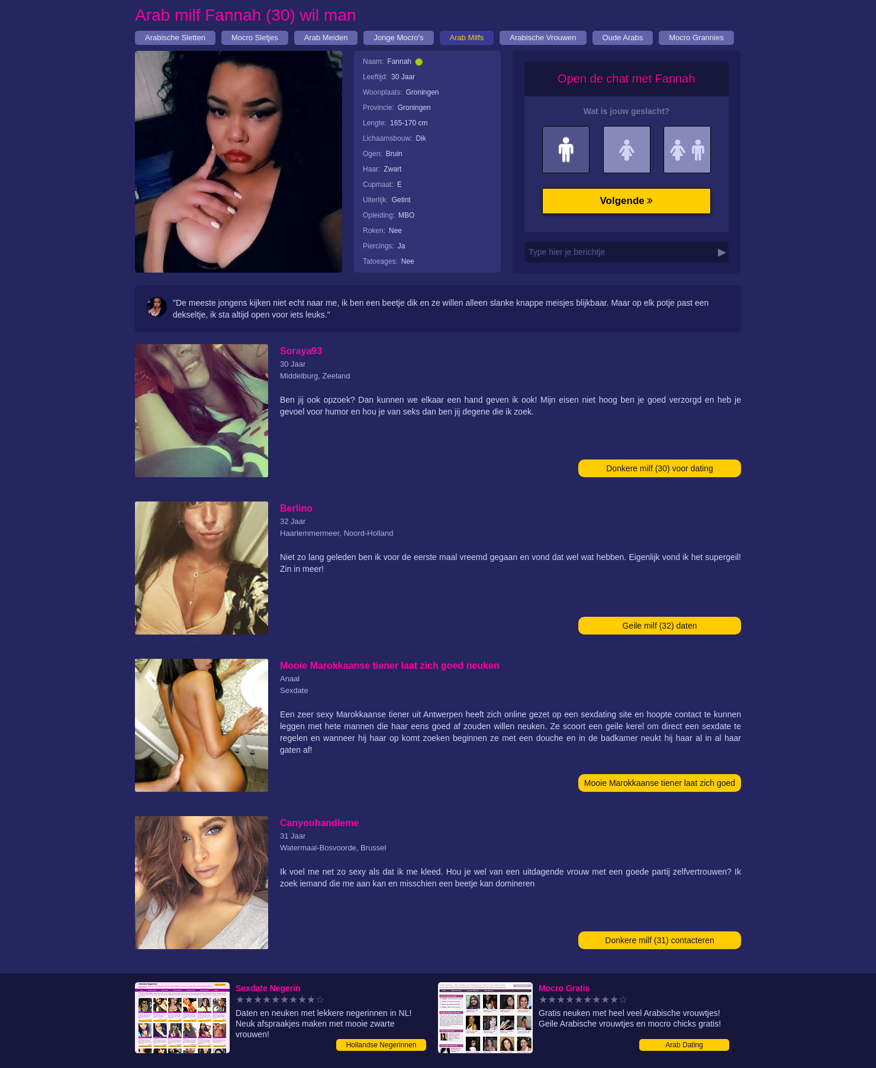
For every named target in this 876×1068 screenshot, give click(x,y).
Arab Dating (684, 1045)
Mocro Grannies (696, 37)
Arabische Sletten (175, 37)
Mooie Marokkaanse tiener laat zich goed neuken (659, 785)
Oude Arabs (623, 37)
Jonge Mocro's (398, 37)
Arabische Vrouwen (543, 37)
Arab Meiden (326, 37)
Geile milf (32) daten (659, 625)
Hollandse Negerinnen (381, 1045)
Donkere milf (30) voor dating (659, 468)
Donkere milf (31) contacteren (659, 940)
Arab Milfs (467, 37)
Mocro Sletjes (254, 37)
